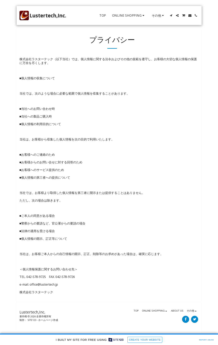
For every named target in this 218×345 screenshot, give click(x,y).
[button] (171, 15)
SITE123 (32, 320)
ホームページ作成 (48, 320)
